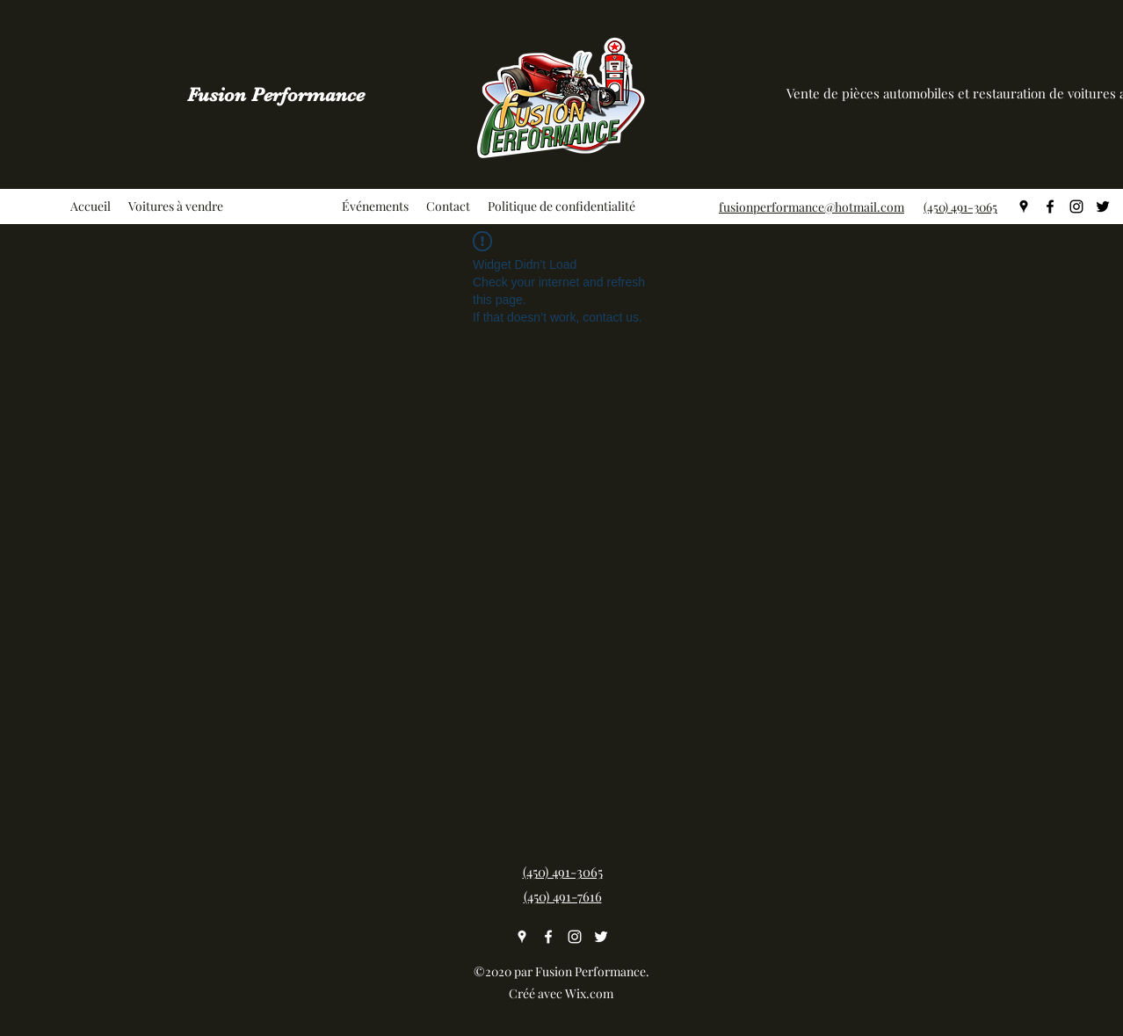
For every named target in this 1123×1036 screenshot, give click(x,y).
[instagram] (1076, 206)
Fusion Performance (276, 94)
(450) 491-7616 (563, 896)
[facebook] (1050, 206)
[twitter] (1103, 206)
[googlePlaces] (1023, 206)
